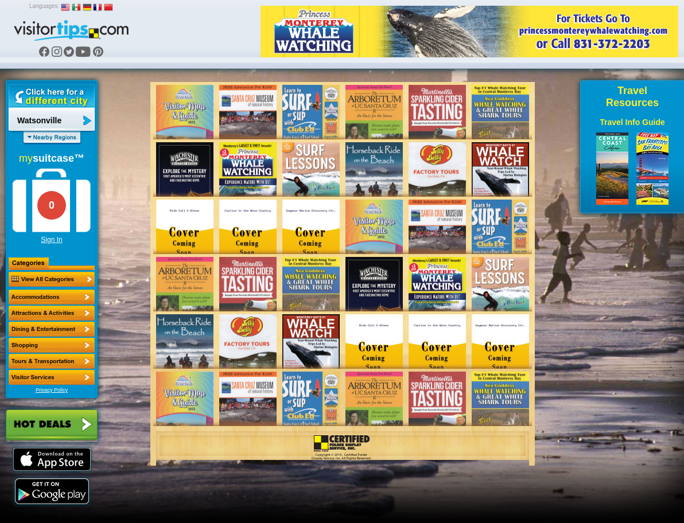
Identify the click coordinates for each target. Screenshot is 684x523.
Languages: (44, 6)
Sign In (51, 240)
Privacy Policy (52, 390)
